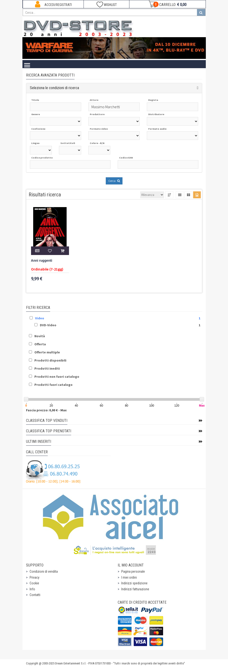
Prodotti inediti (47, 368)
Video (39, 318)
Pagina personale (133, 571)
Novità (39, 336)
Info (32, 589)
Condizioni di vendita (44, 571)
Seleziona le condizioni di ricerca (54, 88)
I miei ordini (129, 577)
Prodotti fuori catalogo (53, 384)
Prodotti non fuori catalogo (56, 376)
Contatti (35, 595)
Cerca (114, 181)
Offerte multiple (47, 352)
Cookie (34, 583)
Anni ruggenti (41, 260)
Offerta (40, 344)
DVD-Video (48, 325)
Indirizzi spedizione (134, 583)
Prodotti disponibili (50, 360)
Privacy (34, 577)
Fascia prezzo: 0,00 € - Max (46, 410)
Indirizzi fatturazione (135, 589)
